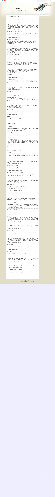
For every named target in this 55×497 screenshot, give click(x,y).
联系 (21, 10)
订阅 (23, 10)
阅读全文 (12, 20)
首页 (16, 10)
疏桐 (17, 7)
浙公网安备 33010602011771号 (24, 281)
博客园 (14, 10)
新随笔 (19, 10)
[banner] (3, 1)
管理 (25, 10)
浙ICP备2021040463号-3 (32, 281)
